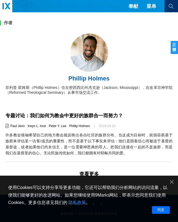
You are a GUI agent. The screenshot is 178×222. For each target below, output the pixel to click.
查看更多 (89, 174)
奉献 (133, 6)
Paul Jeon (17, 126)
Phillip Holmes (79, 126)
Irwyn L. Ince (36, 126)
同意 (160, 210)
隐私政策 (77, 202)
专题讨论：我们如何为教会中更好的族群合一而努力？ (64, 115)
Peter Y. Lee (57, 126)
